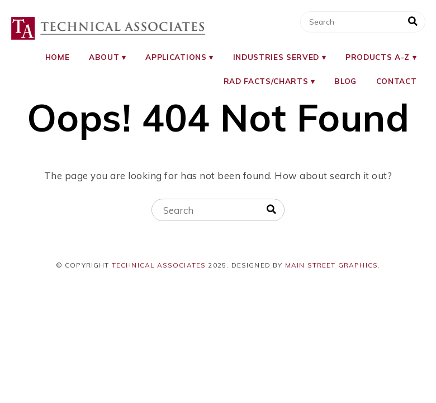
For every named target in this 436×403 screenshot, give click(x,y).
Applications (175, 57)
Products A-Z (377, 57)
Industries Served (276, 57)
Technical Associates (159, 265)
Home (57, 57)
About (104, 57)
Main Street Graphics (331, 265)
